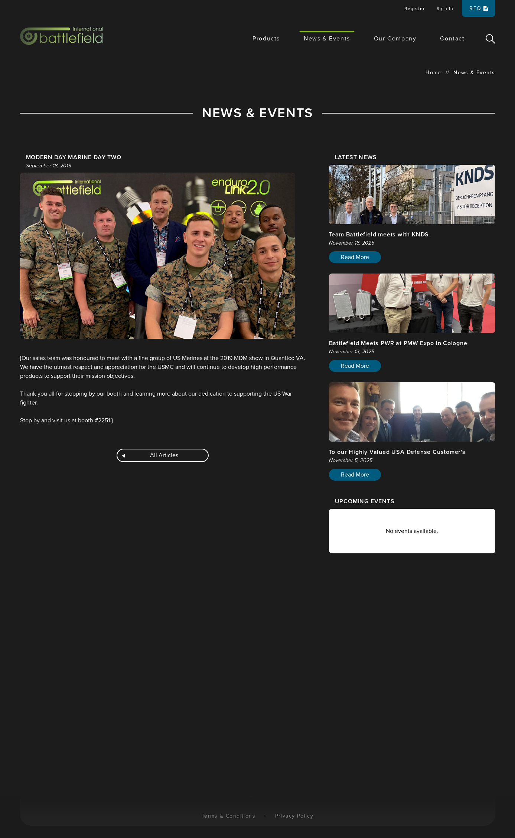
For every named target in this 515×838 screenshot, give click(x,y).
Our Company (395, 38)
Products (266, 38)
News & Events (327, 38)
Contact (452, 38)
